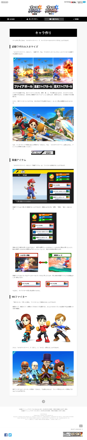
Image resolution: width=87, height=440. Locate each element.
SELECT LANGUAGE (76, 429)
